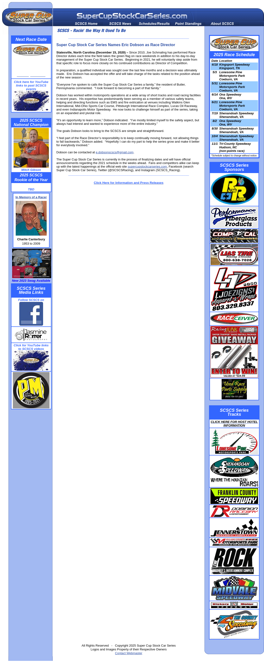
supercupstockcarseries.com (147, 166)
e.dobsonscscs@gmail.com (114, 152)
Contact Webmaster (128, 653)
